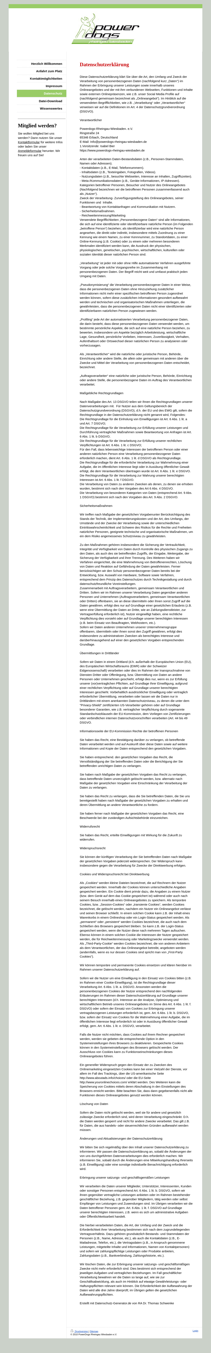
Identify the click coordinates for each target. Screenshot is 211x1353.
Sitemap (94, 1331)
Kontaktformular (29, 142)
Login (195, 1330)
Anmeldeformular (29, 151)
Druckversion (79, 1331)
